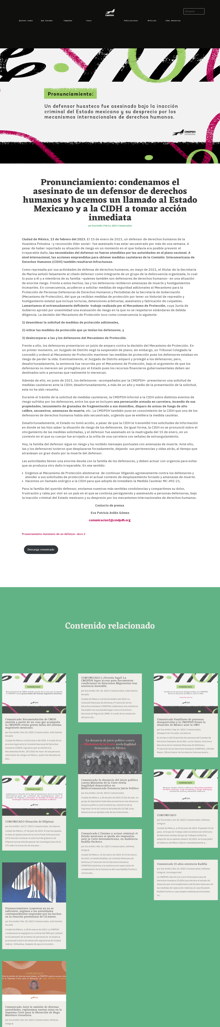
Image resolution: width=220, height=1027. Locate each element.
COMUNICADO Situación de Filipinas (29, 821)
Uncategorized (173, 872)
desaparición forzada (168, 733)
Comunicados (125, 225)
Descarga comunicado (41, 549)
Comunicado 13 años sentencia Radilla (182, 864)
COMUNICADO (166, 815)
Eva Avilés (97, 225)
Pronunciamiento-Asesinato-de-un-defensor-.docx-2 (53, 534)
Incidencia (54, 826)
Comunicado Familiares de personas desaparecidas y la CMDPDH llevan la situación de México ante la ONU (181, 722)
